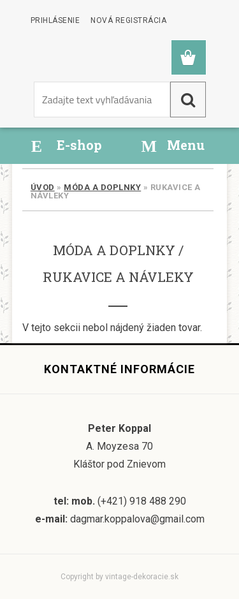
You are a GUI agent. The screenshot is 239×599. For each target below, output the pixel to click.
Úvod (43, 187)
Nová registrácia (128, 20)
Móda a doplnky (102, 187)
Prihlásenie (55, 20)
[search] (188, 99)
